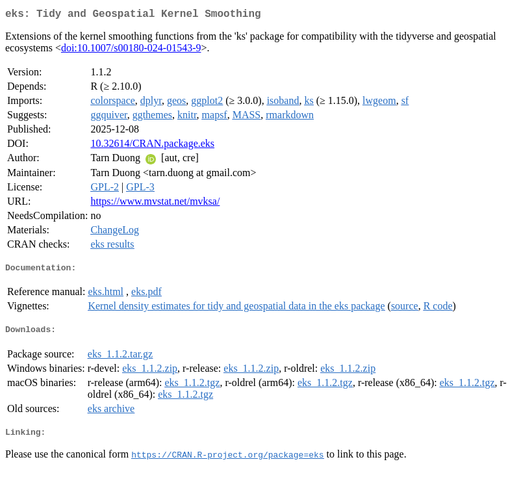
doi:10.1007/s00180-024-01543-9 (131, 50)
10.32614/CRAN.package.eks (152, 145)
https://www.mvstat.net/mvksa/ (155, 203)
